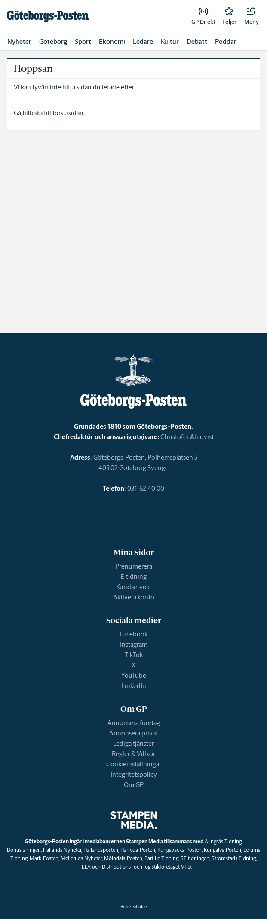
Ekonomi (112, 41)
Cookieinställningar (133, 764)
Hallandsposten (100, 850)
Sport (83, 41)
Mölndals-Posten (123, 858)
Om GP (134, 785)
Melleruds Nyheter (81, 858)
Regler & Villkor (133, 754)
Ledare (143, 41)
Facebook (133, 634)
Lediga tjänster (133, 743)
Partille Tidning (161, 858)
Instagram (133, 644)
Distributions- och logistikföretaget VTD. (147, 867)
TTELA (83, 867)
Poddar (225, 41)
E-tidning (133, 576)
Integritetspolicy (133, 774)
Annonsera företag (133, 723)
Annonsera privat (133, 733)
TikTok (134, 655)
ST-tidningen (195, 858)
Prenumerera (133, 566)
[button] (251, 16)
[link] (48, 16)
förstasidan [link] (67, 113)
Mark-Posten (44, 858)
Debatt (197, 41)
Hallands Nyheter (62, 850)
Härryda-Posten (137, 850)
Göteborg (53, 41)
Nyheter (19, 41)
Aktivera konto (133, 597)
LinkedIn (133, 686)
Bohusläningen (24, 850)
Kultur (170, 41)
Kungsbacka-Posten (179, 850)
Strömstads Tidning (234, 858)
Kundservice (133, 587)
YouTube (133, 675)
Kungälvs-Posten (222, 850)
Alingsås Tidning (223, 841)
